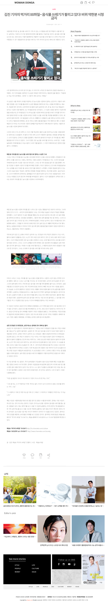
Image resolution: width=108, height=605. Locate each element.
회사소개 (54, 597)
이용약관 (74, 597)
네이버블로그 (74, 564)
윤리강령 (27, 597)
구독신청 (18, 597)
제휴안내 (69, 597)
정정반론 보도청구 (41, 597)
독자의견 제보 (33, 597)
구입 (100, 582)
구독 (95, 582)
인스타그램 (64, 564)
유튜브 (69, 564)
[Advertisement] (32, 194)
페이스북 (58, 564)
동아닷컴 (50, 597)
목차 (90, 582)
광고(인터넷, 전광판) (61, 597)
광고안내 (22, 597)
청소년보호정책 (89, 597)
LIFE (54, 9)
